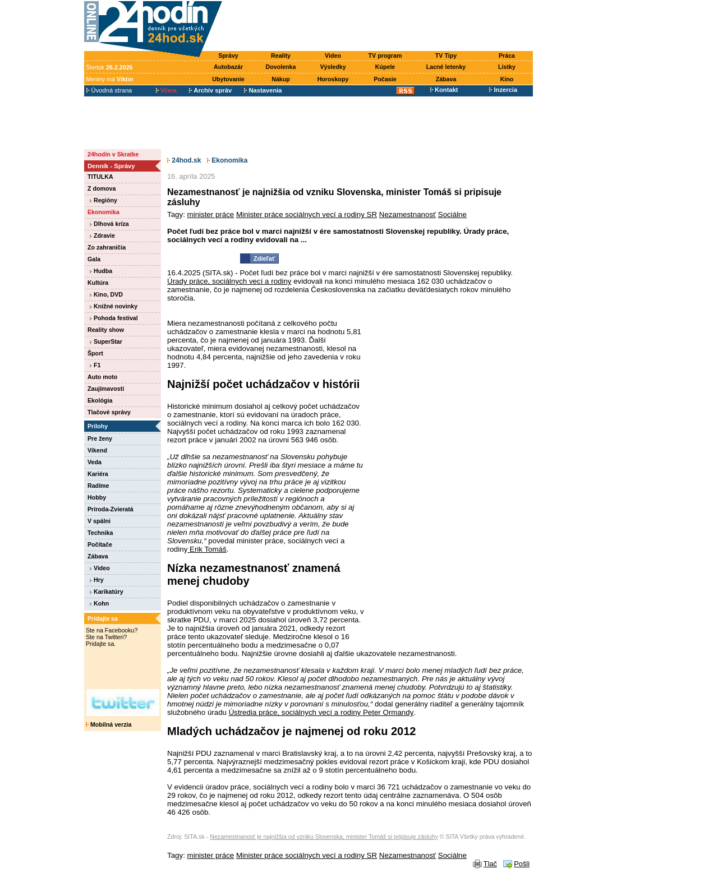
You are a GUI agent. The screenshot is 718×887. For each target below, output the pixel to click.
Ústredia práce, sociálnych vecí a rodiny (295, 712)
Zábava (446, 79)
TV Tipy (446, 55)
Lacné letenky (446, 66)
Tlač (490, 864)
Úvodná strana (109, 90)
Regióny (103, 200)
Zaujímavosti (106, 388)
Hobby (97, 497)
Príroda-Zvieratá (111, 509)
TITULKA (100, 176)
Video (333, 55)
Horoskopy (333, 79)
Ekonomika (103, 212)
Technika (100, 532)
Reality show (106, 329)
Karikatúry (106, 591)
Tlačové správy (109, 412)
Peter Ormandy (387, 712)
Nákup (280, 79)
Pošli (522, 864)
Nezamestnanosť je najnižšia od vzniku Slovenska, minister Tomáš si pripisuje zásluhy (324, 836)
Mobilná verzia (108, 724)
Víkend (97, 450)
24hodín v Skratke (113, 154)
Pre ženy (100, 438)
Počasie (385, 79)
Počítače (100, 544)
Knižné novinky (113, 306)
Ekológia (100, 400)
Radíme (98, 485)
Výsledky (333, 66)
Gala (94, 259)
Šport (95, 353)
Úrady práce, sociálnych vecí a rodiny (229, 281)
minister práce (210, 214)
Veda (95, 462)
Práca (507, 55)
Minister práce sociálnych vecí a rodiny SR (306, 214)
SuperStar (106, 341)
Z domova (102, 188)
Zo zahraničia (107, 247)
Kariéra (98, 473)
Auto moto (102, 376)
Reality (281, 55)
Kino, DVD (106, 294)
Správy (228, 55)
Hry (97, 579)
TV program (385, 55)
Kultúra (98, 282)
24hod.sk (184, 160)
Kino (507, 79)
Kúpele (385, 66)
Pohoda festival (114, 318)
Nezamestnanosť (407, 214)
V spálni (99, 521)
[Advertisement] (380, 26)
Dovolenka (281, 66)
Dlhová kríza (109, 223)
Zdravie (102, 235)
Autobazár (228, 66)
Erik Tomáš (206, 549)
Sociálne (452, 214)
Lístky (507, 66)
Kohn (99, 603)
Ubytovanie (228, 79)
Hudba (101, 270)
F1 (95, 365)
